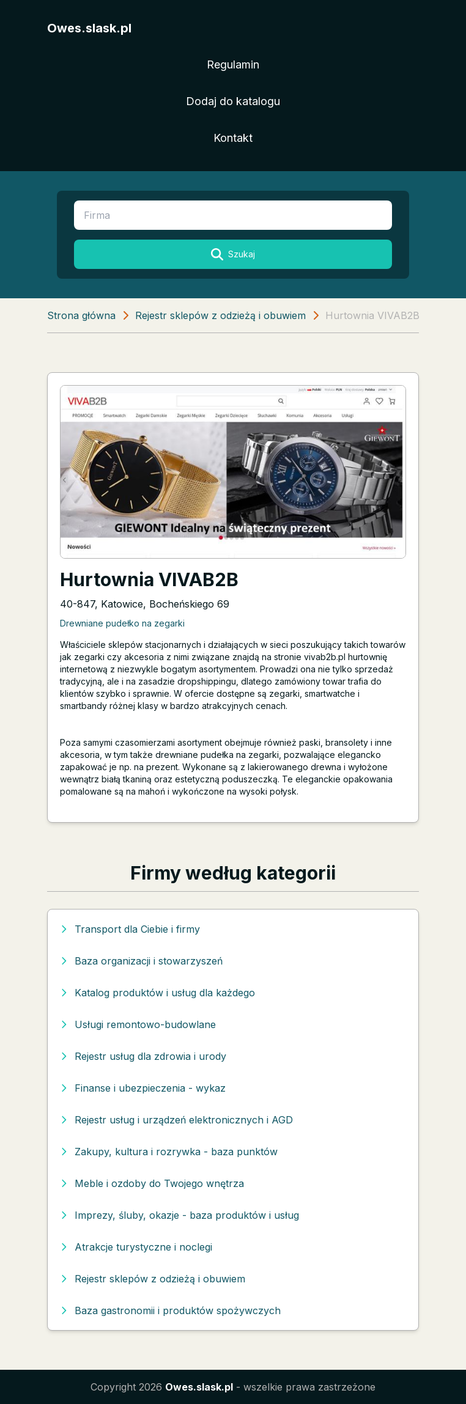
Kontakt (233, 137)
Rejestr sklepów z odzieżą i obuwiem (220, 315)
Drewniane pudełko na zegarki (122, 623)
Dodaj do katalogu (233, 101)
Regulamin (233, 64)
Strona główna (81, 315)
